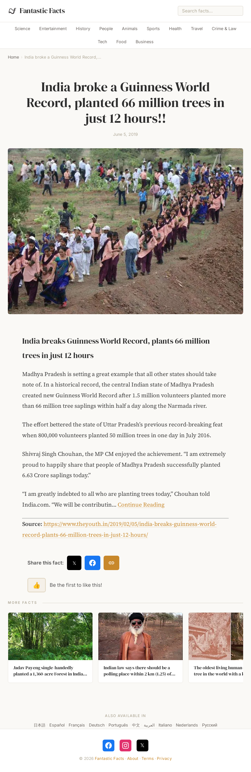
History (83, 28)
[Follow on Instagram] (125, 745)
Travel (197, 28)
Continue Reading (141, 505)
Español (57, 725)
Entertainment (53, 28)
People (106, 28)
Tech (102, 41)
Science (22, 28)
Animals (130, 28)
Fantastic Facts (109, 758)
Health (175, 28)
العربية (149, 725)
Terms (148, 758)
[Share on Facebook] (92, 563)
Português (118, 725)
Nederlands (187, 725)
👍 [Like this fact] (37, 585)
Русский (209, 725)
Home (13, 57)
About (132, 758)
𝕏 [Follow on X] (142, 745)
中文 (136, 725)
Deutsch (97, 725)
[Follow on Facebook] (108, 745)
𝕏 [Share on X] (74, 563)
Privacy (164, 758)
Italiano (165, 725)
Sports (153, 28)
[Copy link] (111, 563)
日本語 (39, 725)
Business (145, 41)
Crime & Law (224, 28)
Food (121, 41)
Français (77, 725)
